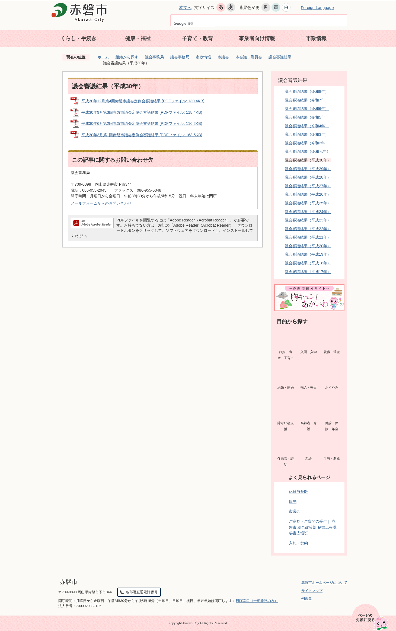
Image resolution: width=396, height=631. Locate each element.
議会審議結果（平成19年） (308, 254)
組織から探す (127, 57)
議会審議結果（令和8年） (307, 91)
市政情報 (316, 38)
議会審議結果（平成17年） (308, 271)
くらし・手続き (78, 38)
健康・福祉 (138, 38)
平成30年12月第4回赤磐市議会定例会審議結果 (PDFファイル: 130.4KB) (143, 101)
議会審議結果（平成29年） (308, 169)
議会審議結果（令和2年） (307, 143)
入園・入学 (309, 352)
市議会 (223, 57)
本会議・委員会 (248, 57)
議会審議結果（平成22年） (308, 229)
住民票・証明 (285, 461)
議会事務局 (154, 57)
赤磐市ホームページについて (324, 583)
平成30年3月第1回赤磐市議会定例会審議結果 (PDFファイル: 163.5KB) (141, 135)
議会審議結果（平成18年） (308, 263)
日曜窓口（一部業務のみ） (257, 601)
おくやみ (331, 387)
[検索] (194, 23)
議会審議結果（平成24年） (308, 212)
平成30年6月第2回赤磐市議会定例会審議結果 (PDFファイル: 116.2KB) (141, 123)
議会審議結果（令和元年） (307, 151)
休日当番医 (298, 491)
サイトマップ (311, 591)
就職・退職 (332, 352)
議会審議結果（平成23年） (308, 220)
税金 (308, 458)
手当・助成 (332, 458)
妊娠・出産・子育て (285, 355)
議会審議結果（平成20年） (308, 246)
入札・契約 (298, 543)
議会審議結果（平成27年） (308, 186)
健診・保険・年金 (331, 426)
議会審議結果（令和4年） (307, 126)
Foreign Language (317, 7)
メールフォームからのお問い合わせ (101, 203)
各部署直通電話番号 (142, 592)
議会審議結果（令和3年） (307, 134)
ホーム (103, 57)
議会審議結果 (280, 57)
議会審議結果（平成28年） (308, 177)
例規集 (306, 599)
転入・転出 (309, 387)
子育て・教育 (197, 38)
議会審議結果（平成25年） (308, 203)
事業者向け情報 (257, 38)
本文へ (185, 7)
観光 (292, 501)
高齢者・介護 (309, 426)
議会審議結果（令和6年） (307, 108)
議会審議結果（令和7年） (307, 100)
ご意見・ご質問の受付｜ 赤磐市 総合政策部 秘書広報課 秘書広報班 (313, 527)
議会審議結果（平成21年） (308, 237)
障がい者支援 (285, 426)
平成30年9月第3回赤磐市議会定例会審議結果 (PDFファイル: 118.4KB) (141, 112)
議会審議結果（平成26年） (308, 194)
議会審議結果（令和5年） (307, 117)
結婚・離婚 (285, 387)
